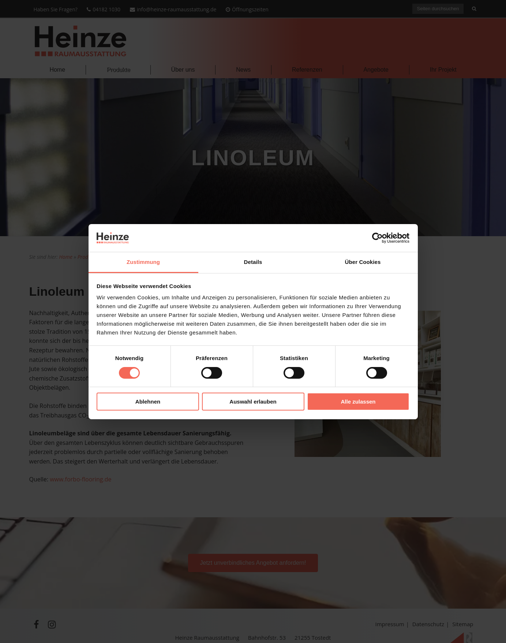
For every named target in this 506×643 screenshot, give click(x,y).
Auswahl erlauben (252, 401)
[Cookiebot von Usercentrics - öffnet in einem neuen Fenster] (377, 237)
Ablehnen (147, 401)
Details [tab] (253, 262)
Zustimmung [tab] (143, 262)
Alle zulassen (358, 401)
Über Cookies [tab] (363, 262)
